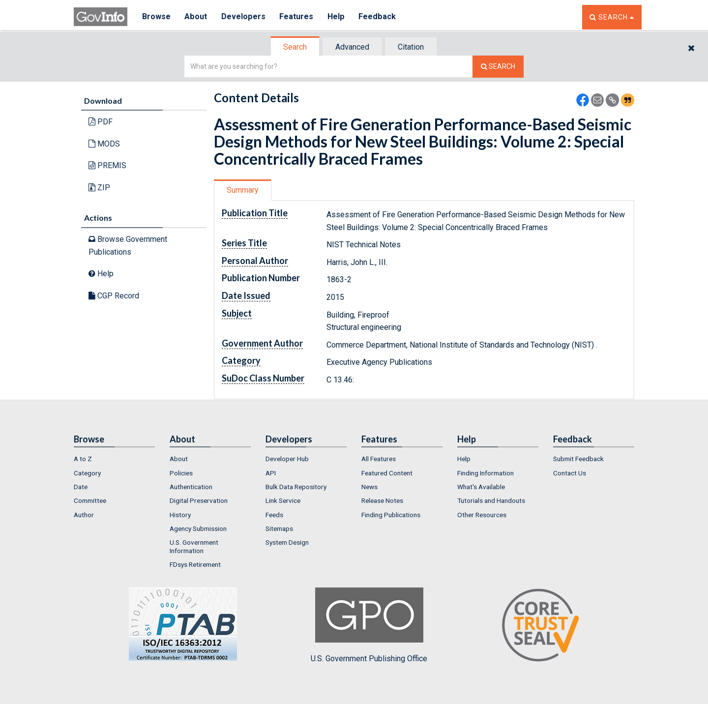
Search (295, 47)
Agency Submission (198, 528)
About (196, 17)
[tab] (295, 47)
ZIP (99, 187)
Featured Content (387, 473)
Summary (243, 190)
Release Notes (382, 500)
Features (298, 17)
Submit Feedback (578, 459)
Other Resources (481, 515)
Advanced (352, 47)
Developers (244, 17)
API (271, 473)
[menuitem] (114, 458)
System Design (287, 542)
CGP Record (113, 295)
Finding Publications (390, 515)
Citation (411, 47)
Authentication (191, 487)
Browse (156, 17)
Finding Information (485, 473)
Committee (90, 500)
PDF (100, 121)
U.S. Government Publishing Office (369, 625)
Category (87, 473)
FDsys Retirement (195, 564)
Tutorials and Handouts (491, 500)
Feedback (379, 17)
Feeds (274, 515)
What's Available (481, 487)
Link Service (283, 500)
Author (84, 515)
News (369, 487)
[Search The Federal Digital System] (498, 67)
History (180, 515)
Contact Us (569, 473)
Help (337, 17)
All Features (378, 459)
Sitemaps (279, 528)
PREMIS (107, 165)
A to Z (83, 459)
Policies (181, 473)
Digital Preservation (199, 500)
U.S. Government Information (194, 546)
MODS (104, 143)
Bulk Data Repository (296, 487)
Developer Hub (287, 459)
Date (81, 487)
